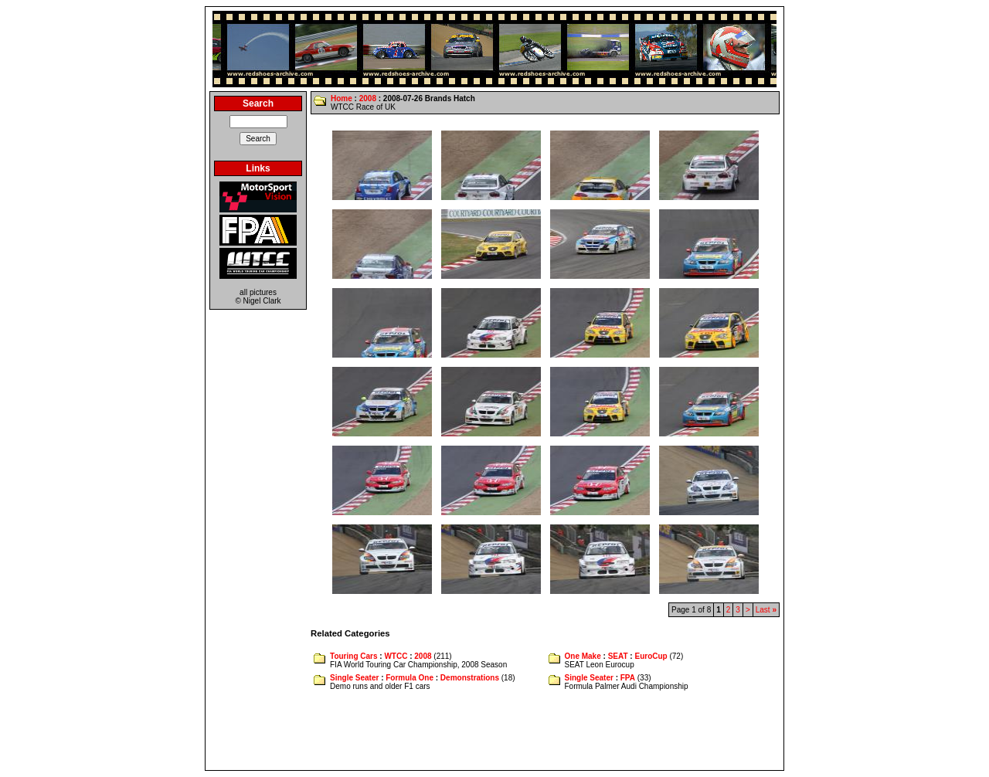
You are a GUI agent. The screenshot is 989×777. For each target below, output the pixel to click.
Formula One (409, 678)
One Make (583, 656)
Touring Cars (353, 656)
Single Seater (354, 678)
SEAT (618, 656)
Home (341, 98)
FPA (627, 678)
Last (766, 610)
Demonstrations (469, 678)
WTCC (395, 656)
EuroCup (650, 656)
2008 (367, 98)
